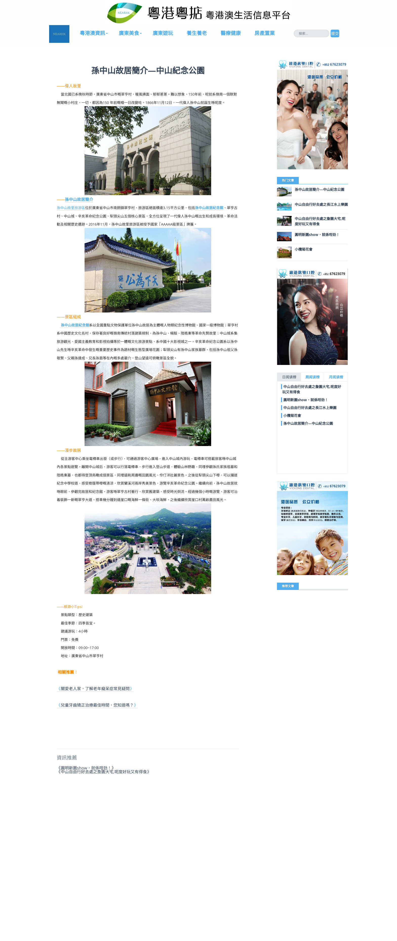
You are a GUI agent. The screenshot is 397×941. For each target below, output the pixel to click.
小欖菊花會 (303, 249)
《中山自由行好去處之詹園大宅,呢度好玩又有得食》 (104, 771)
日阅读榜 (289, 377)
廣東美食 (129, 33)
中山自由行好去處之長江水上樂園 (321, 204)
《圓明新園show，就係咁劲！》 (86, 767)
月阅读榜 (336, 377)
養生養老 (197, 33)
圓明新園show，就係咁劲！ (317, 234)
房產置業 (264, 33)
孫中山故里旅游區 (71, 207)
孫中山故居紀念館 (209, 207)
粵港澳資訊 (92, 33)
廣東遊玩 (163, 33)
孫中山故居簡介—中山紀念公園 (319, 189)
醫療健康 (231, 33)
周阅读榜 (312, 377)
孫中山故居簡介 (79, 199)
